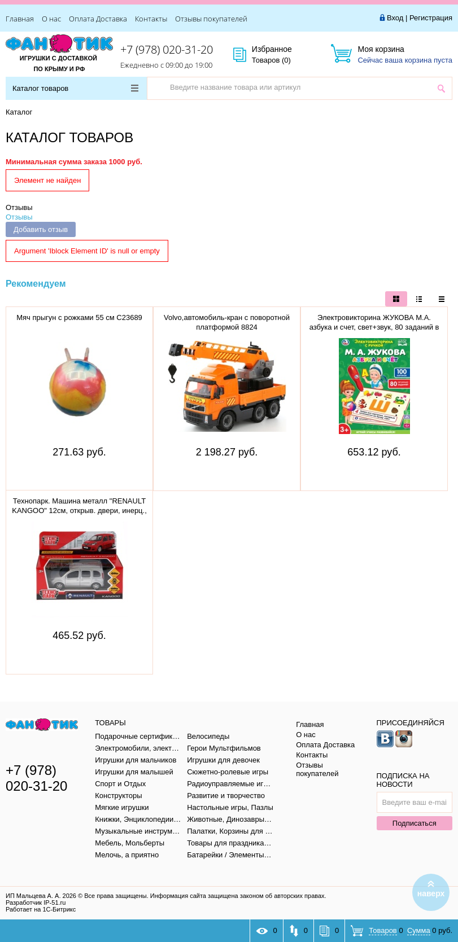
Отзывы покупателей (211, 19)
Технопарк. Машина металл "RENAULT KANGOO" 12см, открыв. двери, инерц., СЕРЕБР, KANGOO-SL (79, 510)
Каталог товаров (75, 88)
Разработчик (36, 902)
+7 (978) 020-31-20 (166, 49)
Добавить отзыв (41, 229)
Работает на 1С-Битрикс (41, 909)
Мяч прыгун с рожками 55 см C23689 (79, 317)
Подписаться (414, 823)
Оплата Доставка (98, 19)
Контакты (151, 19)
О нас (51, 19)
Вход (395, 18)
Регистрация (430, 18)
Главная (20, 19)
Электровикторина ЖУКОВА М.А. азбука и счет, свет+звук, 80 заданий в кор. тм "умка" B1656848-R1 (374, 327)
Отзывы (19, 207)
